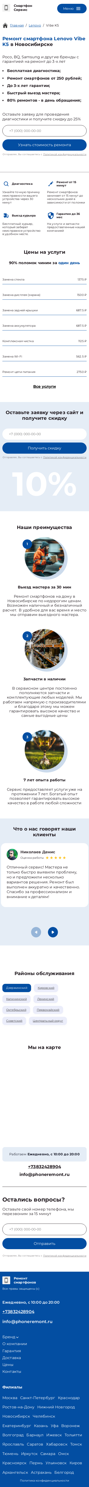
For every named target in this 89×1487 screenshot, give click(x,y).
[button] (53, 932)
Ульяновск (56, 1463)
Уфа (54, 1426)
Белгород (64, 1472)
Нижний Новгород (56, 1407)
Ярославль (13, 1444)
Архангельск (15, 1472)
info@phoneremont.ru (44, 1174)
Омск (63, 1453)
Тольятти (73, 1435)
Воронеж (70, 1426)
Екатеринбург (16, 1426)
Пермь (36, 1463)
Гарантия (11, 1351)
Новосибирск (16, 1416)
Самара (47, 1453)
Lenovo (35, 25)
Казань (41, 1426)
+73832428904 (44, 1166)
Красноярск (14, 1463)
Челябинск (44, 1416)
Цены (8, 1364)
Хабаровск (56, 1444)
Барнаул (34, 1435)
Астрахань (41, 1472)
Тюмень (10, 1453)
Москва (9, 1398)
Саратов (35, 1444)
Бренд (10, 1337)
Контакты (11, 1371)
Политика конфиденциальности (44, 1480)
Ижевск (54, 1435)
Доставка (11, 1358)
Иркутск (29, 1453)
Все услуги (44, 386)
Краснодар (69, 1398)
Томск (76, 1444)
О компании (14, 1344)
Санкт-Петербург (37, 1398)
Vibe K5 (52, 25)
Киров (76, 1463)
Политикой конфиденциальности (64, 154)
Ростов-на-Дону (18, 1407)
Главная (17, 25)
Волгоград (12, 1435)
